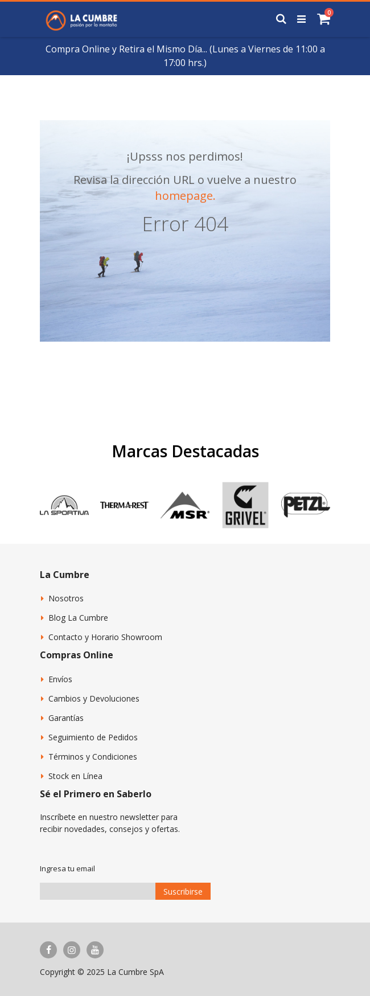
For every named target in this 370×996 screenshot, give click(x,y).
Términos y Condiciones (92, 756)
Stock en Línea (75, 775)
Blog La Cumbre (78, 617)
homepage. (185, 195)
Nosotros (66, 598)
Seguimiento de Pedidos (93, 737)
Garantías (66, 717)
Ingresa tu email (67, 868)
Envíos (60, 679)
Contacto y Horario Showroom (105, 637)
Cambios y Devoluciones (93, 698)
